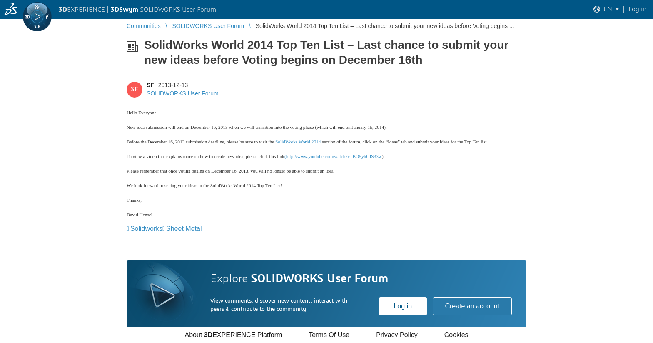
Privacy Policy (397, 334)
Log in (403, 306)
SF (150, 85)
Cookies (456, 334)
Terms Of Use (329, 334)
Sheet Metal (184, 228)
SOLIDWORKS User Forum (183, 93)
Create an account (472, 306)
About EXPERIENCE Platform (233, 334)
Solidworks (146, 228)
